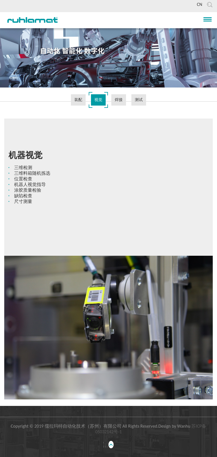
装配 (78, 99)
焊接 (119, 99)
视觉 (98, 99)
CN (199, 4)
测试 (139, 99)
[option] (108, 179)
